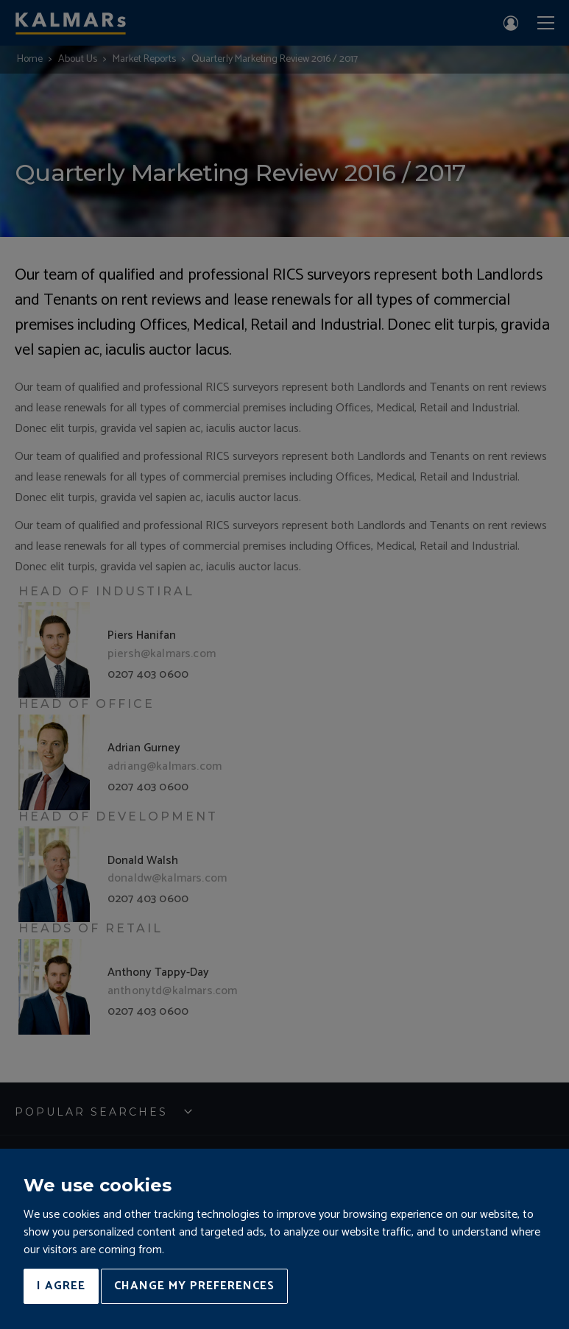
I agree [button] (61, 1286)
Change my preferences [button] (194, 1286)
